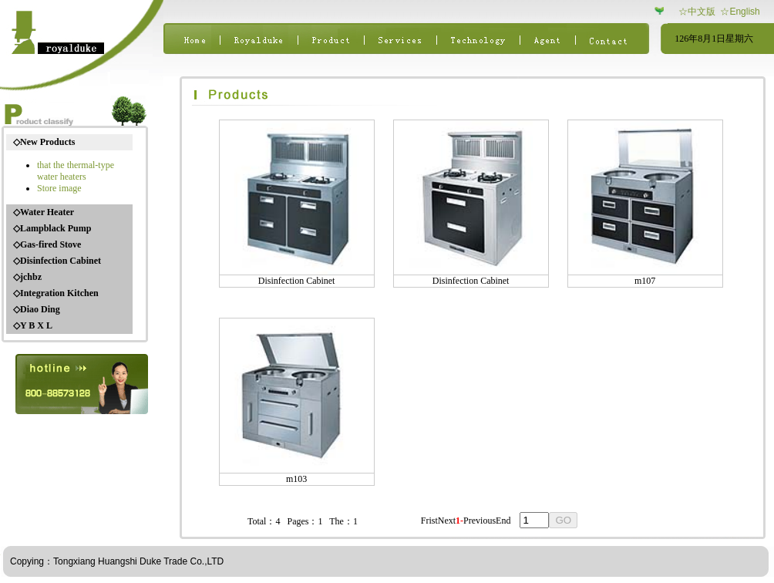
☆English (739, 11)
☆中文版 (696, 11)
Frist (429, 520)
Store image (59, 188)
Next (447, 520)
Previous (479, 520)
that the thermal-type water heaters (75, 171)
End (503, 520)
